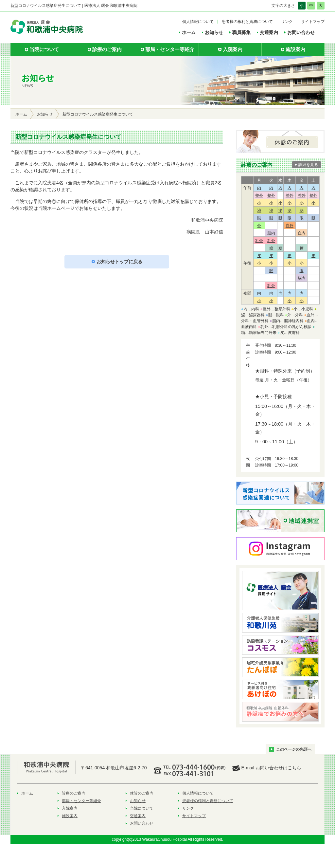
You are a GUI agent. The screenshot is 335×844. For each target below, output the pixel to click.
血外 (289, 225)
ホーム (189, 32)
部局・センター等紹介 (81, 800)
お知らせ (214, 32)
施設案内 (70, 816)
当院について (141, 808)
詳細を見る (308, 164)
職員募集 (241, 32)
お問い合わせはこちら (278, 767)
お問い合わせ (301, 32)
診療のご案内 (73, 793)
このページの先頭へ (293, 749)
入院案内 (70, 808)
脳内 (271, 233)
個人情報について (198, 21)
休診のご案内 (141, 793)
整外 (259, 195)
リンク (287, 21)
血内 (302, 233)
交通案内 (269, 32)
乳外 (259, 240)
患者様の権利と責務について (247, 21)
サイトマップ (313, 21)
